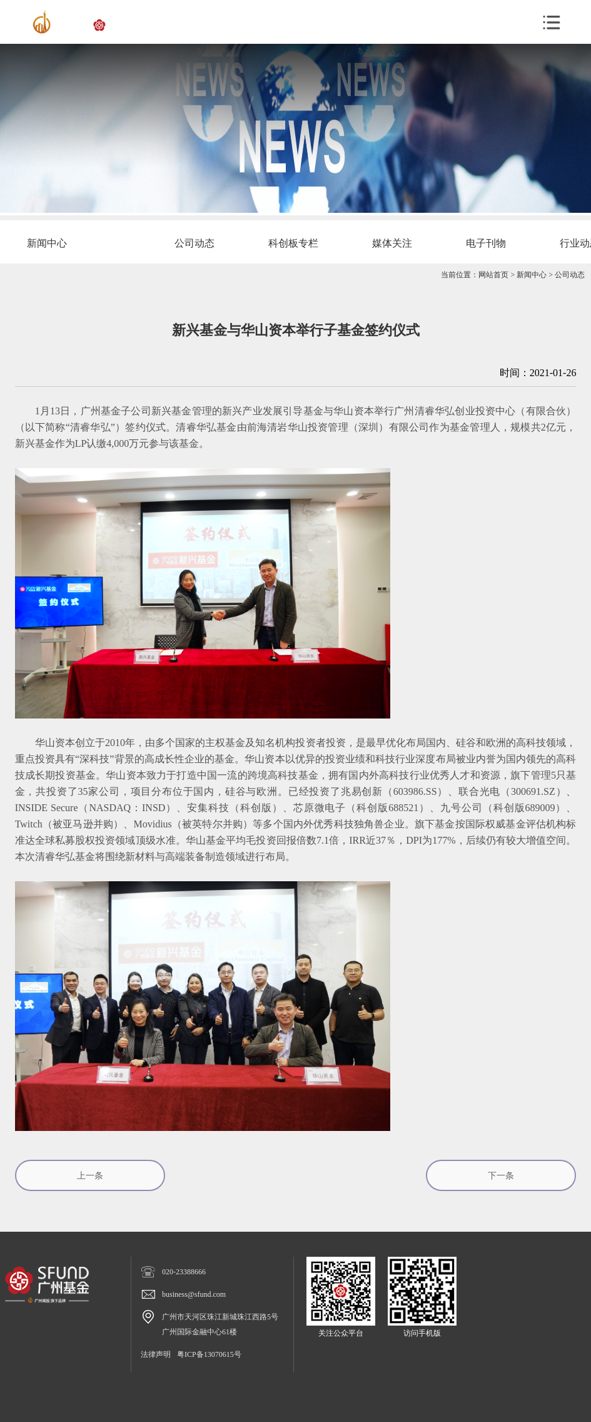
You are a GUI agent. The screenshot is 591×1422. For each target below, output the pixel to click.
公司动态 (570, 274)
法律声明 (156, 1354)
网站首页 (493, 274)
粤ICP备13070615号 (209, 1354)
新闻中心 (532, 274)
